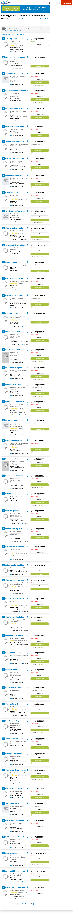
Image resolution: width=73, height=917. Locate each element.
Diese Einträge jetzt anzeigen (13, 30)
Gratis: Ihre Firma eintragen (66, 2)
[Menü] (60, 3)
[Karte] (42, 19)
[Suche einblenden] (47, 3)
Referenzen (39, 136)
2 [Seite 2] (22, 910)
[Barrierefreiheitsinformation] (57, 3)
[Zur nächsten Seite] (33, 910)
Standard (22, 19)
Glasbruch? (39, 324)
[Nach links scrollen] (2, 23)
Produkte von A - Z (39, 203)
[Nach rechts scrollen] (48, 23)
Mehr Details (40, 44)
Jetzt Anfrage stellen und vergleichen (11, 9)
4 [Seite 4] (25, 910)
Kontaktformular (40, 718)
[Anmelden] (52, 3)
